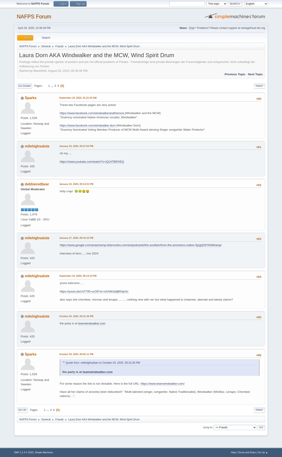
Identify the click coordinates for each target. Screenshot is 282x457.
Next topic (255, 74)
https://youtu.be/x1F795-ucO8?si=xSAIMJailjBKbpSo (94, 291)
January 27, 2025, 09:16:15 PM (76, 238)
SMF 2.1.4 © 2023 (23, 452)
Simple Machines (44, 452)
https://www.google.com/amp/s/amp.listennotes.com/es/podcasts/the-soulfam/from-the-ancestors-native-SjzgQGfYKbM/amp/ (141, 245)
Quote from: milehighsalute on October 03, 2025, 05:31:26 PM (103, 362)
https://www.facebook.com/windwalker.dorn (88, 125)
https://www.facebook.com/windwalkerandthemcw (92, 113)
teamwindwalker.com (92, 323)
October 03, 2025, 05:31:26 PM (76, 316)
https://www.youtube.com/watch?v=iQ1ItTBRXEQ (92, 161)
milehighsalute (37, 146)
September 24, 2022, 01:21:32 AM (77, 97)
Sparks (30, 98)
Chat (191, 28)
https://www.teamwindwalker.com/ (162, 383)
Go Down (24, 86)
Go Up (22, 410)
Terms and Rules (247, 452)
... (52, 85)
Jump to (207, 427)
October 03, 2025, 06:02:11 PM (76, 354)
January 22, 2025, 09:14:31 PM (76, 184)
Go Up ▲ (263, 452)
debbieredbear (37, 184)
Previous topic (234, 74)
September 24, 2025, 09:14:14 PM (77, 276)
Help (233, 452)
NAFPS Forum (34, 16)
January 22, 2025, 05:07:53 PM (76, 146)
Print (259, 86)
